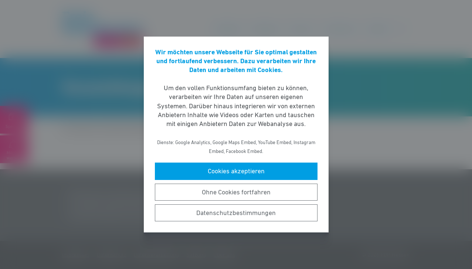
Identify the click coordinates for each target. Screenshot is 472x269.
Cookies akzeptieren (236, 171)
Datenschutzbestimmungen (236, 213)
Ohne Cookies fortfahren (236, 192)
